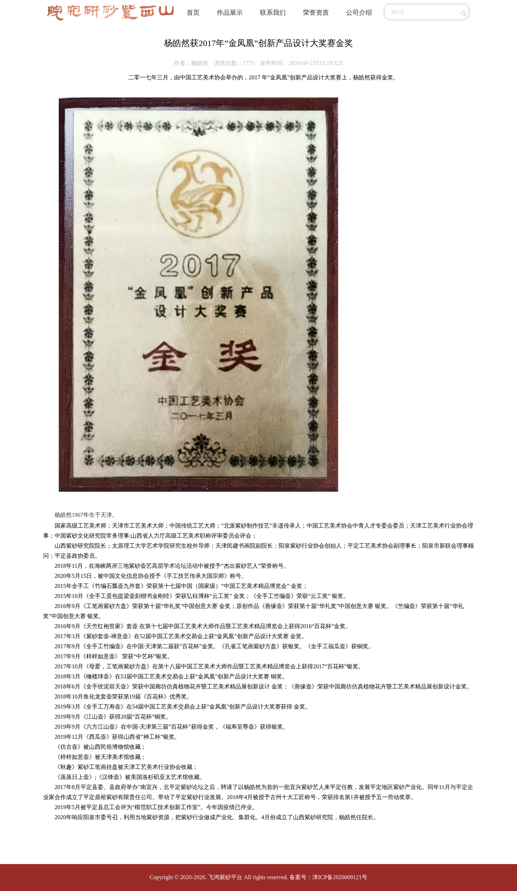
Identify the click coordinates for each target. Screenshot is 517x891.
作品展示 (230, 12)
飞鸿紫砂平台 (225, 877)
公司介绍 (359, 12)
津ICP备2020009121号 (339, 877)
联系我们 (273, 12)
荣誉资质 (316, 12)
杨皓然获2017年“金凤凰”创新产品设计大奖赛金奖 (258, 43)
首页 (193, 12)
